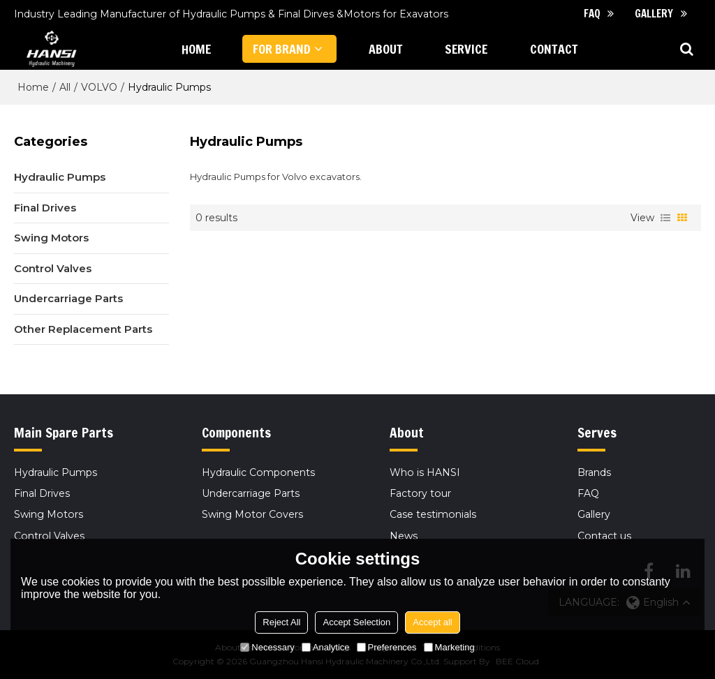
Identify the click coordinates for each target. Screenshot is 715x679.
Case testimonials (433, 514)
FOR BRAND (282, 49)
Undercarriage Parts (251, 493)
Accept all (432, 622)
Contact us (604, 536)
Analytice (326, 647)
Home (33, 87)
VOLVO (99, 87)
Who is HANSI (425, 472)
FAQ (592, 13)
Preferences (387, 647)
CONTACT (554, 49)
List (665, 218)
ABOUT (386, 49)
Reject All (281, 622)
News (404, 536)
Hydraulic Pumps (55, 472)
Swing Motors (48, 514)
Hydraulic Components (258, 472)
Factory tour (420, 493)
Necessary (267, 647)
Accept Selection (356, 622)
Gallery (654, 13)
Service (466, 49)
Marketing (449, 647)
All (65, 87)
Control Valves (49, 536)
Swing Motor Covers (252, 514)
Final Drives (42, 493)
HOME (196, 49)
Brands (594, 472)
